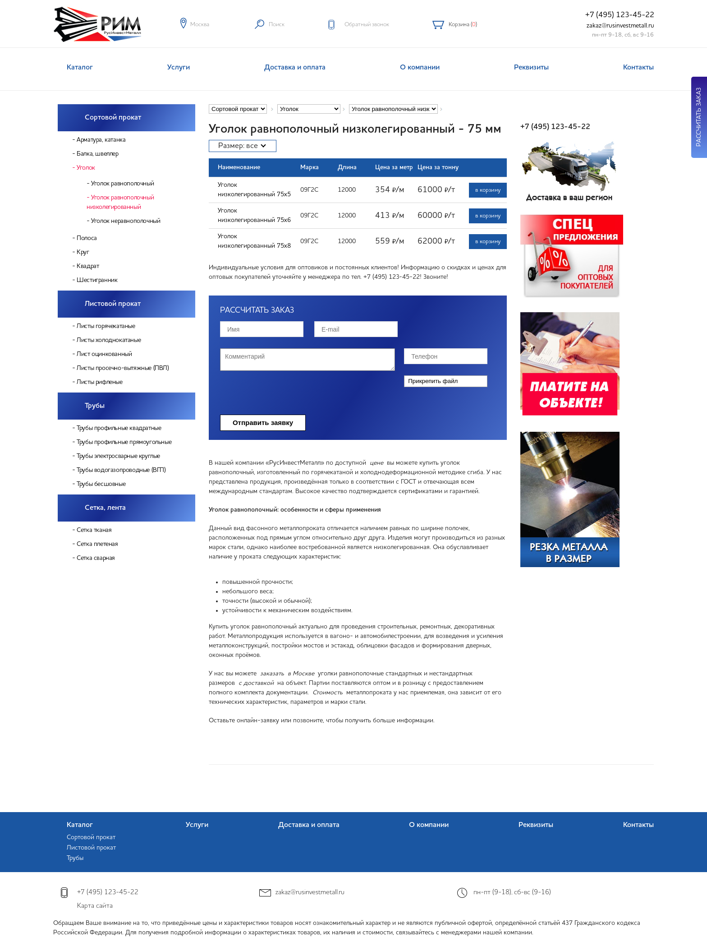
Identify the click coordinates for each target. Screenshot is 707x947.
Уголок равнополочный (122, 183)
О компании (420, 67)
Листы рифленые (99, 382)
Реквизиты (531, 67)
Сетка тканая (94, 530)
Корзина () (463, 25)
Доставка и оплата (295, 67)
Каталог (80, 67)
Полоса (87, 238)
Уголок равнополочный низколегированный (120, 202)
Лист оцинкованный (104, 354)
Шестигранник (97, 280)
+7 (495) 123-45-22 (619, 15)
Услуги (178, 67)
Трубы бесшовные (101, 484)
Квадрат (88, 266)
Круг (83, 252)
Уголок (86, 168)
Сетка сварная (96, 558)
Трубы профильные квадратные (119, 428)
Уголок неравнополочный (125, 221)
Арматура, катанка (101, 140)
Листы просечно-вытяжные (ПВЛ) (123, 368)
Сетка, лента (105, 508)
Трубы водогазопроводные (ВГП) (121, 470)
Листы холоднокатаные (109, 340)
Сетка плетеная (97, 544)
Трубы (95, 406)
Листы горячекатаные (106, 326)
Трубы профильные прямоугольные (124, 442)
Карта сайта (95, 906)
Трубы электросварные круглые (118, 456)
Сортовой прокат (113, 117)
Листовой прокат (113, 304)
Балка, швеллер (97, 154)
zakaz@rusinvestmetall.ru (620, 26)
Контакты (638, 67)
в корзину (487, 190)
